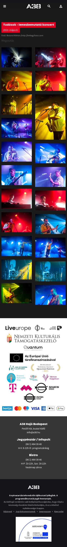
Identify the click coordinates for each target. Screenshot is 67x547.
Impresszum (45, 511)
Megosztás (7, 40)
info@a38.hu (33, 432)
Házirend (7, 511)
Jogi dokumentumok (25, 511)
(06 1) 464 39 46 (34, 459)
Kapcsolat (59, 511)
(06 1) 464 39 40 (34, 444)
